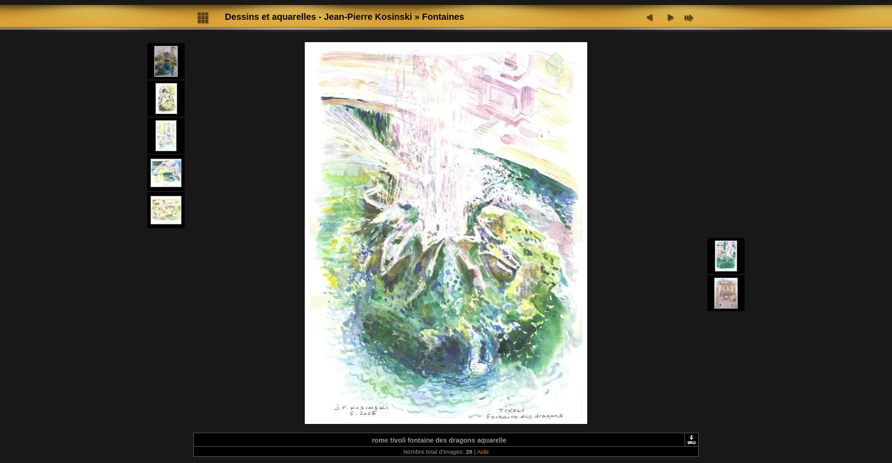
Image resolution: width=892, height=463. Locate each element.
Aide (483, 451)
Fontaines (443, 17)
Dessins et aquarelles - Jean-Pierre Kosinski (318, 17)
